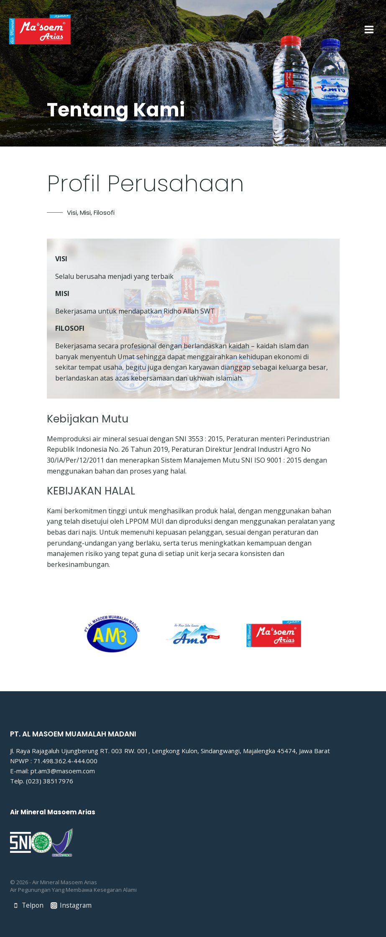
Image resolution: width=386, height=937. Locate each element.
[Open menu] (369, 29)
